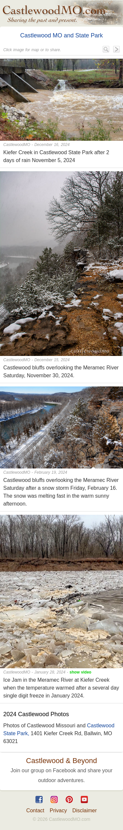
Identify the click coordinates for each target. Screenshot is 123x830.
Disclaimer (84, 810)
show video (80, 672)
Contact (35, 810)
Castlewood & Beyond (61, 761)
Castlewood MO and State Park (61, 35)
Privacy (58, 810)
